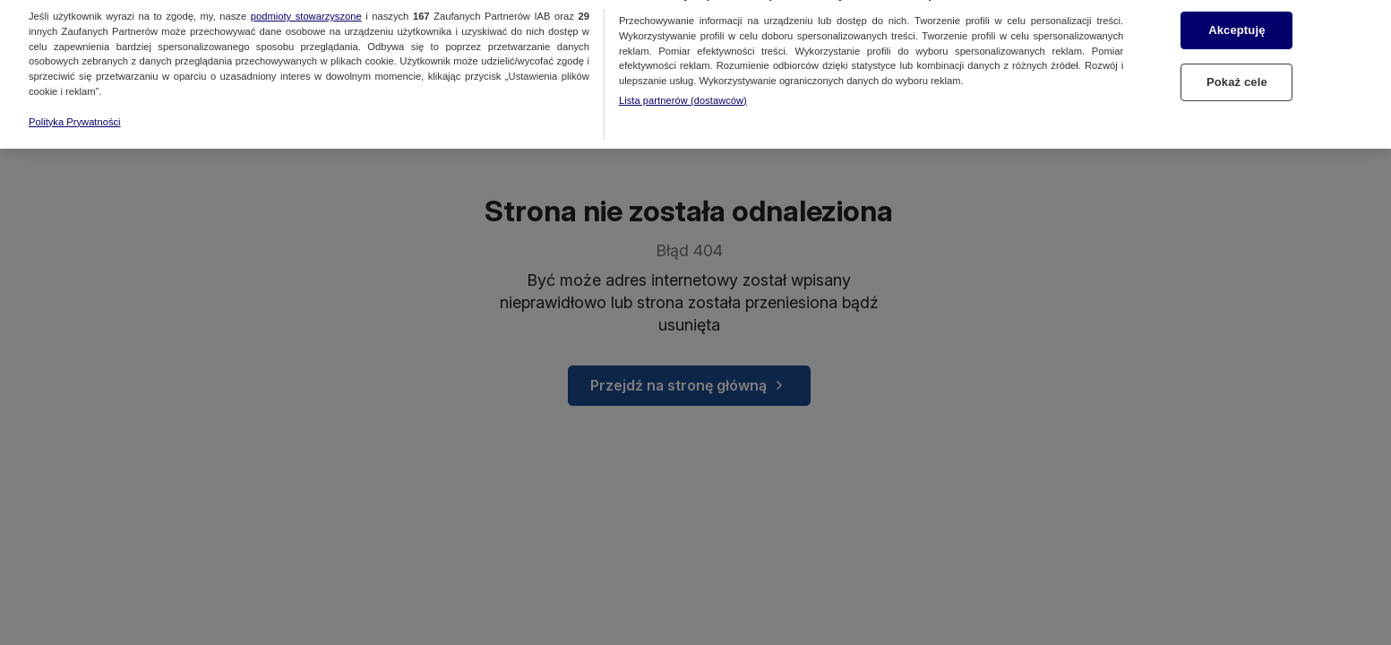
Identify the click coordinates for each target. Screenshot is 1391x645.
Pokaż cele (1236, 75)
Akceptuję (1236, 23)
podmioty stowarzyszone (306, 9)
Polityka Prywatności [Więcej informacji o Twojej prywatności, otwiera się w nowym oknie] (75, 114)
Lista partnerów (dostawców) (683, 93)
